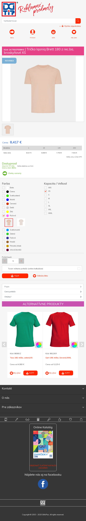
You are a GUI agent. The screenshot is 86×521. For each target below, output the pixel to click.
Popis (6, 286)
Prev (4, 344)
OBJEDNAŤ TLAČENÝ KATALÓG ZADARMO (43, 466)
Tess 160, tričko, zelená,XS (21, 358)
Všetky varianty (11, 173)
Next (81, 344)
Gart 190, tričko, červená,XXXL (58, 358)
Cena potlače (9, 291)
